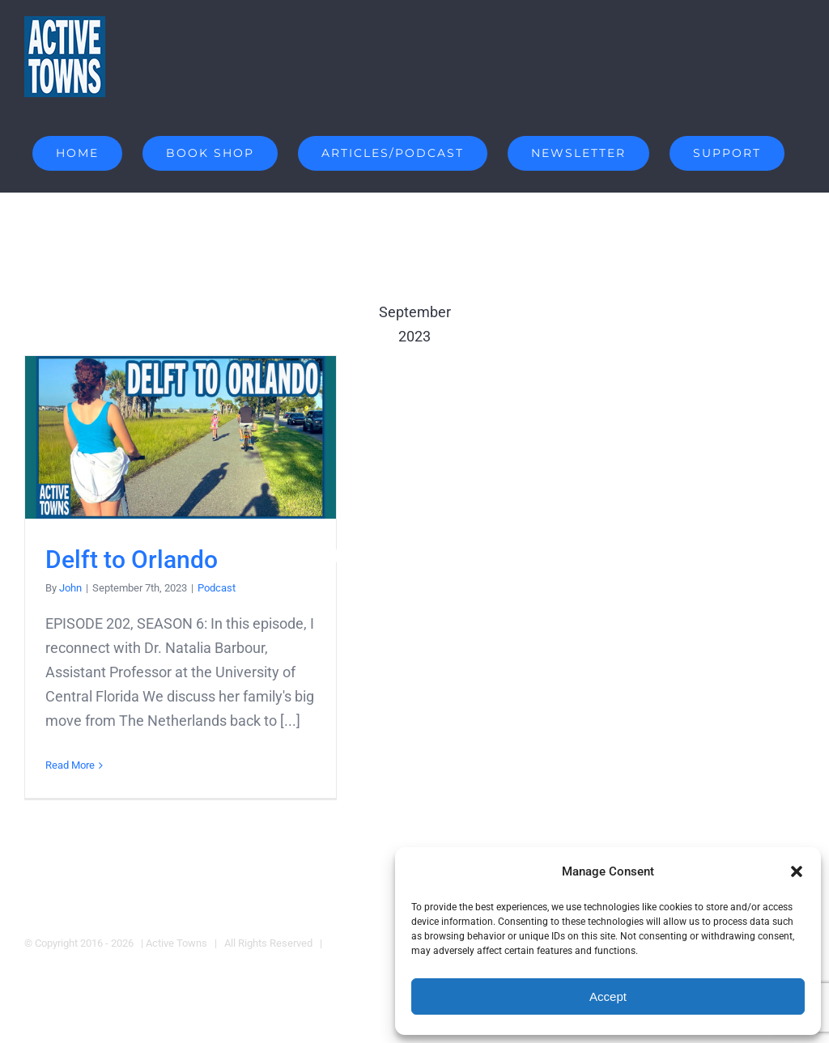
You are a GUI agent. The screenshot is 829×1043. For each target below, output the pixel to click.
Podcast (217, 587)
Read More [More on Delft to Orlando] (70, 765)
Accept (608, 996)
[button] (797, 871)
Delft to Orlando (131, 559)
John (70, 587)
